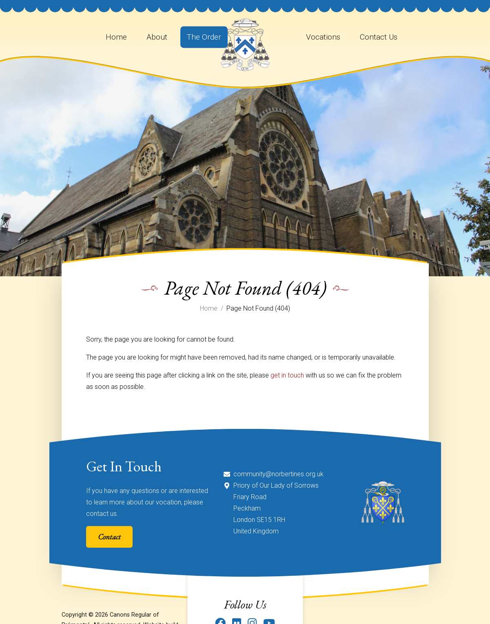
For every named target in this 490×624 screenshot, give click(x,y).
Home (116, 37)
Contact (109, 537)
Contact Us (378, 37)
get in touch (287, 375)
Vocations (323, 37)
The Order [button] (204, 37)
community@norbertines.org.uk (278, 474)
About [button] (156, 37)
